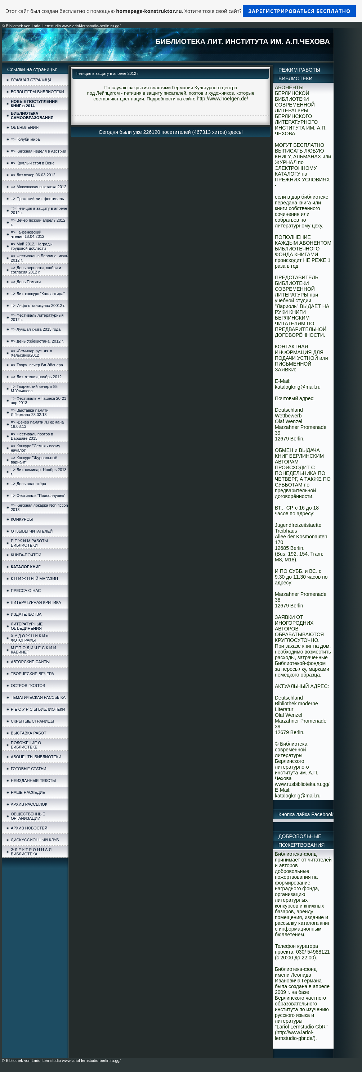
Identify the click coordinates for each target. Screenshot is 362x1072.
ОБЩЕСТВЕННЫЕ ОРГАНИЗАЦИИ (28, 816)
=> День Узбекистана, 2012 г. (37, 341)
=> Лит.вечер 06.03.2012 (33, 175)
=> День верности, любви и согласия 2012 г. (36, 270)
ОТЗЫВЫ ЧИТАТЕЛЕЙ (32, 531)
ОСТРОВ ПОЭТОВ (28, 685)
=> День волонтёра (28, 483)
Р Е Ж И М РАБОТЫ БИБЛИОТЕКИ (29, 543)
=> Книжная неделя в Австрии (38, 151)
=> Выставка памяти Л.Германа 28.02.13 (30, 412)
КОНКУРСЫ (22, 519)
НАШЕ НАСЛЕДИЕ (28, 792)
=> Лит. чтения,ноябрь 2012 (36, 377)
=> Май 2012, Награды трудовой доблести (32, 246)
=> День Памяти (26, 282)
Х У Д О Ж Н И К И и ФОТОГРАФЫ (29, 638)
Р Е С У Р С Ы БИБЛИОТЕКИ (38, 709)
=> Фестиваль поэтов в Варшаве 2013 (32, 436)
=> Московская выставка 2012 (38, 187)
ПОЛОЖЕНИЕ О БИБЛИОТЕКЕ (26, 745)
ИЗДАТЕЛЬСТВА (26, 614)
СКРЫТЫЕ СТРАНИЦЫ (32, 721)
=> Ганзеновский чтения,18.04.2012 (27, 234)
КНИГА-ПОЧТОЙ (26, 555)
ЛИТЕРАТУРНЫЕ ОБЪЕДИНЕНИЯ (27, 626)
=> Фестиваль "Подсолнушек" (38, 495)
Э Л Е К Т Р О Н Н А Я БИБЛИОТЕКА (31, 851)
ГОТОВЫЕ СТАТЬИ (28, 768)
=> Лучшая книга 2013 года (36, 329)
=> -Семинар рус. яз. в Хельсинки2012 (31, 353)
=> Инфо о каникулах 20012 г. (38, 305)
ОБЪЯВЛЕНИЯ (25, 127)
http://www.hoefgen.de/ (222, 98)
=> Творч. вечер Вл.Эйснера (37, 365)
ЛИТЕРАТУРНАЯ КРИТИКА (36, 602)
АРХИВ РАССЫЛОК (29, 804)
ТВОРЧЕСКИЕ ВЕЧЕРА (32, 673)
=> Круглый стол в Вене (32, 163)
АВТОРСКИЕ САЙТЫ (30, 662)
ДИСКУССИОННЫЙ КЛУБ (35, 840)
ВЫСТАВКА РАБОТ (28, 733)
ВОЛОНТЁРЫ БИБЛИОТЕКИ (37, 92)
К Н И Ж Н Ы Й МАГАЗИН (34, 578)
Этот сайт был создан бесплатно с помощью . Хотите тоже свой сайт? (181, 11)
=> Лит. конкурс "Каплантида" (38, 293)
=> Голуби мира (25, 139)
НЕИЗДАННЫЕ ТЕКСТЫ (33, 780)
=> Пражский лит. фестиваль (37, 198)
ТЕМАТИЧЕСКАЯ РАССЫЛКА (38, 697)
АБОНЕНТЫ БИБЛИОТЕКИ (36, 757)
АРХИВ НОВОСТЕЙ (29, 828)
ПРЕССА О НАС (26, 590)
